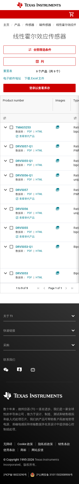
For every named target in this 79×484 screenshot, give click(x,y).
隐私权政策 (45, 444)
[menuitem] (36, 14)
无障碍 (7, 444)
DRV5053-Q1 (24, 246)
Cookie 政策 (25, 444)
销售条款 (64, 444)
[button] (7, 14)
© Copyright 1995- (18, 459)
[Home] (39, 5)
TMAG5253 (23, 127)
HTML (39, 131)
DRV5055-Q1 (24, 161)
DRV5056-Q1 (24, 175)
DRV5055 (22, 227)
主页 (6, 25)
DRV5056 (22, 209)
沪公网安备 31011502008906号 (51, 475)
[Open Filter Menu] (26, 118)
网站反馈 (37, 450)
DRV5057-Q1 (24, 146)
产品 (17, 25)
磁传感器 (45, 25)
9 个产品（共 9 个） (49, 71)
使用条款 (9, 450)
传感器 (29, 25)
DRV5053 (22, 273)
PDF (29, 131)
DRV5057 (22, 190)
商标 (23, 450)
